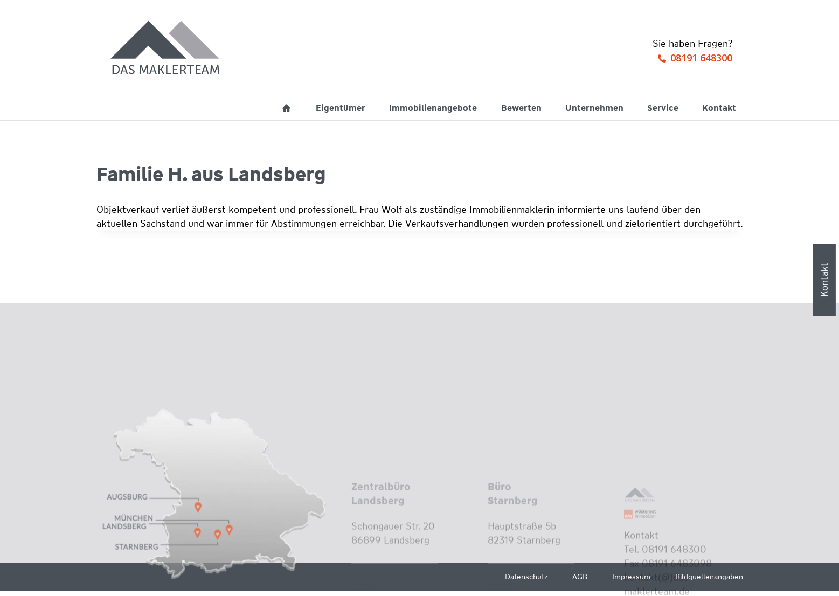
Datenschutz (526, 576)
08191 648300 (701, 57)
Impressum (631, 576)
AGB (579, 576)
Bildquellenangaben (709, 576)
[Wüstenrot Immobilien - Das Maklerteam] (166, 48)
